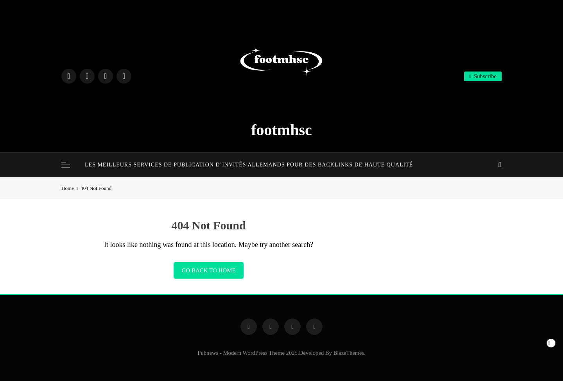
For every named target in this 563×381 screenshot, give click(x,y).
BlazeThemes (348, 353)
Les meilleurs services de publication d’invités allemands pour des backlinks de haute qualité (249, 165)
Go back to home (208, 270)
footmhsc (281, 130)
